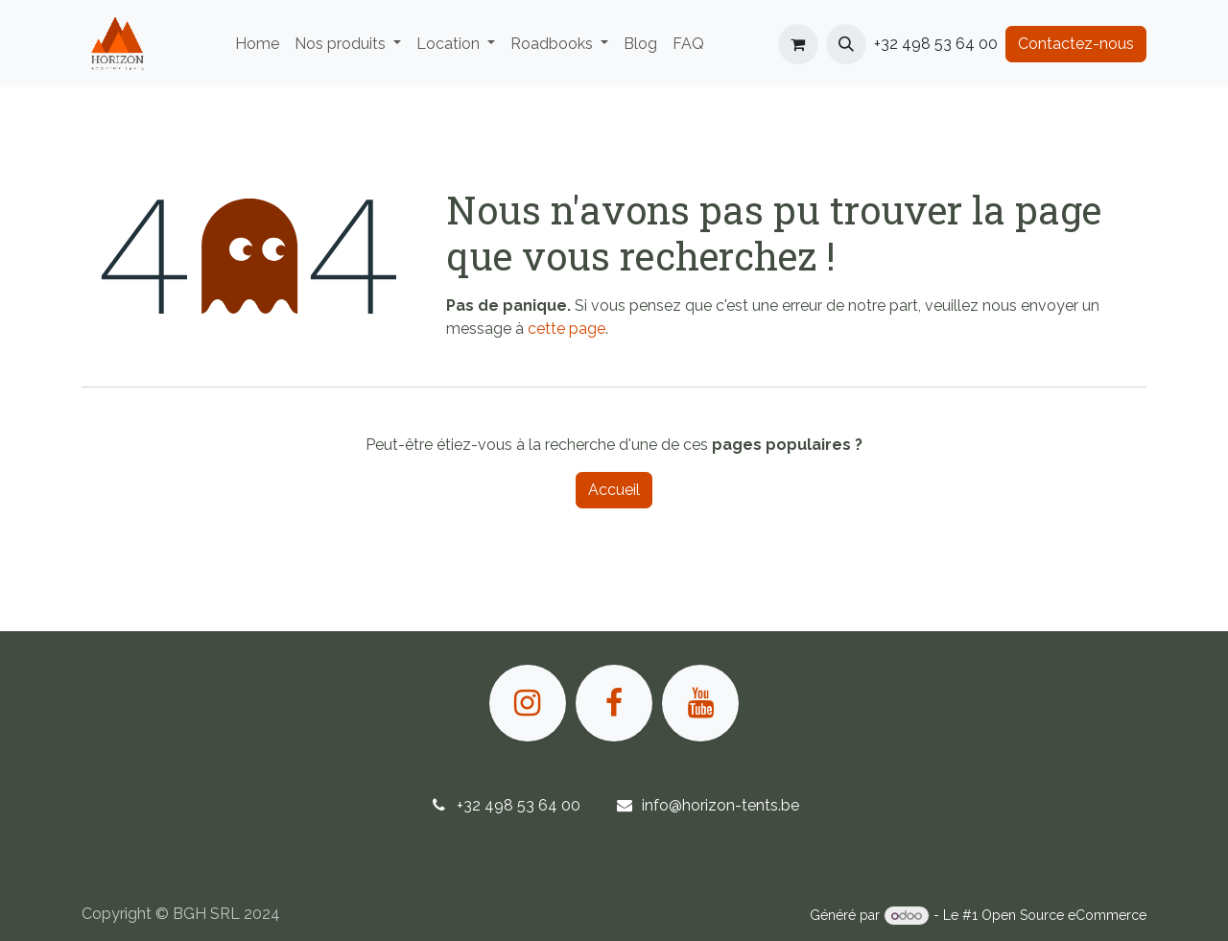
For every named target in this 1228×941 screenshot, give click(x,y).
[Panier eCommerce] (798, 44)
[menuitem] (257, 44)
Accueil (614, 490)
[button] (846, 44)
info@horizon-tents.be (720, 805)
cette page (566, 328)
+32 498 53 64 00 (518, 805)
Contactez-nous (1076, 44)
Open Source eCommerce (1063, 915)
